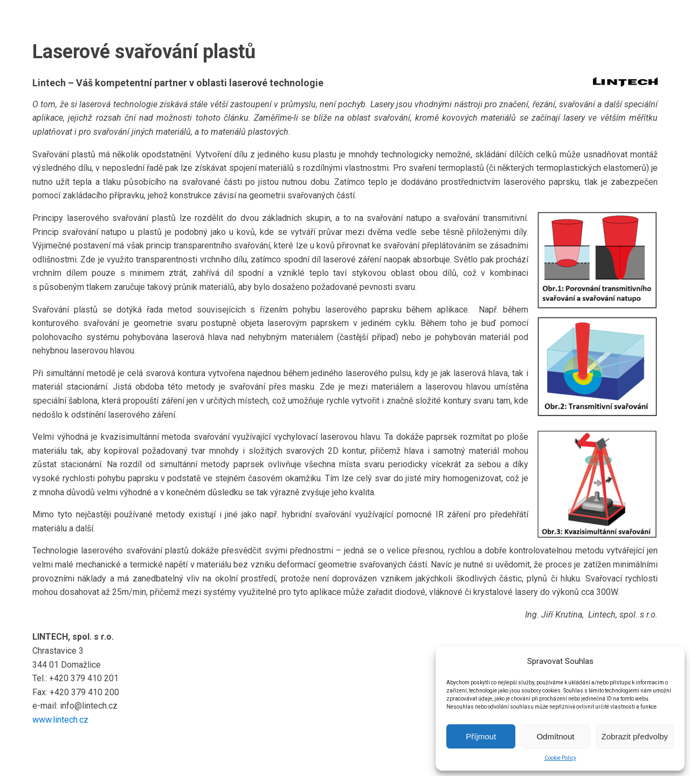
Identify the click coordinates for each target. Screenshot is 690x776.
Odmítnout (555, 736)
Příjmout (481, 736)
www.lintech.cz (60, 720)
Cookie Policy (560, 758)
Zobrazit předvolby (635, 736)
